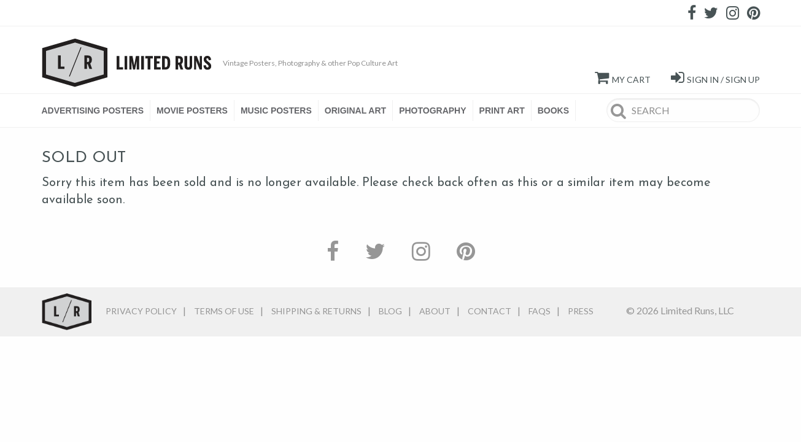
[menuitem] (96, 110)
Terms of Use (224, 311)
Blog (390, 311)
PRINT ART (502, 110)
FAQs (539, 311)
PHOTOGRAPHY (432, 110)
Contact (489, 311)
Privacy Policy (141, 311)
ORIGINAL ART (355, 110)
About (435, 311)
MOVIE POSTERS (192, 110)
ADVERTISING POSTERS (93, 110)
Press (581, 311)
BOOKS (553, 110)
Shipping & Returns (316, 311)
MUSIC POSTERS (276, 110)
